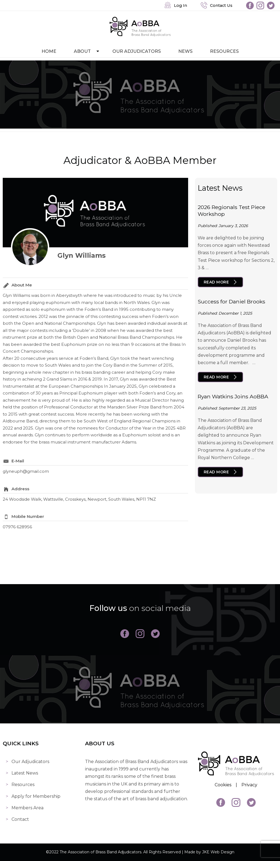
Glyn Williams (81, 255)
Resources (224, 51)
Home (49, 51)
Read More (216, 282)
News (185, 51)
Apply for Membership (35, 796)
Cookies (223, 784)
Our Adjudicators (136, 51)
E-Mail (17, 460)
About (82, 51)
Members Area (27, 807)
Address (20, 488)
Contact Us (216, 5)
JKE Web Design (218, 852)
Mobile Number (27, 516)
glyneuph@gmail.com (26, 471)
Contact (20, 819)
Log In (176, 5)
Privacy (249, 784)
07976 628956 (17, 526)
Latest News (24, 773)
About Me (21, 285)
